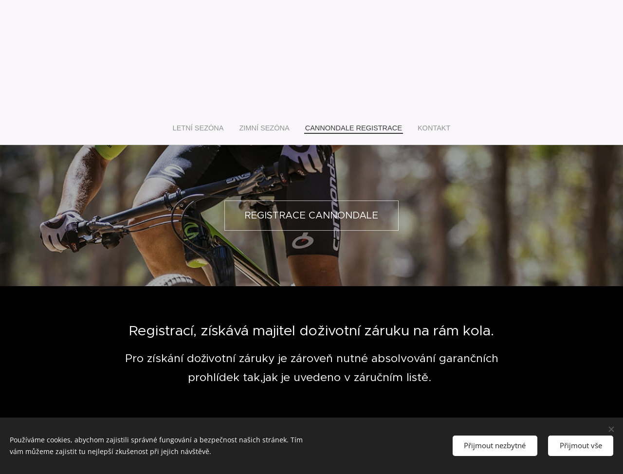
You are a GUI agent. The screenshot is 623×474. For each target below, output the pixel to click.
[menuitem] (205, 128)
